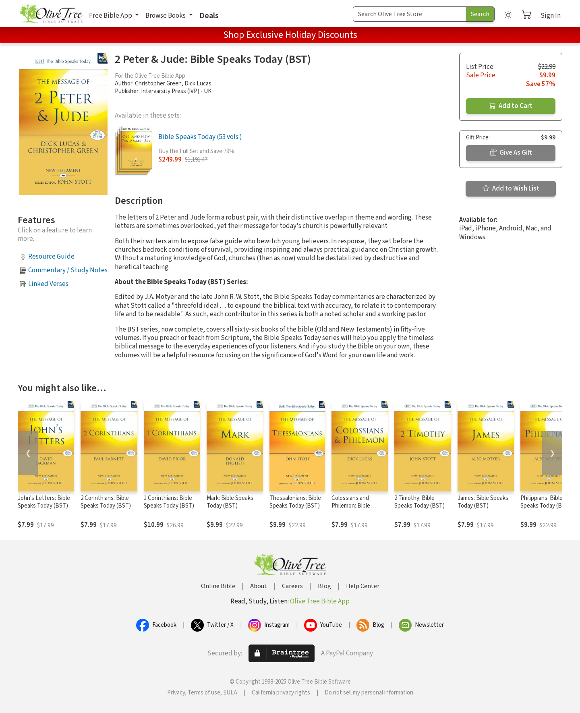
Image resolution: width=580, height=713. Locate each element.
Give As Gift (511, 153)
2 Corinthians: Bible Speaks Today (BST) (106, 502)
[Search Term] (409, 14)
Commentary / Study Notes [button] (68, 270)
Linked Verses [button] (48, 284)
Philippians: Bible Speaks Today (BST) (545, 502)
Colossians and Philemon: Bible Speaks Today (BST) (356, 506)
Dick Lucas (197, 83)
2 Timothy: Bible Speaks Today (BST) (419, 502)
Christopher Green (158, 83)
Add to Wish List (511, 188)
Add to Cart (510, 106)
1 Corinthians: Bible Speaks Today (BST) (169, 502)
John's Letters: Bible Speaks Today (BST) (44, 502)
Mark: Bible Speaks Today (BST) (230, 502)
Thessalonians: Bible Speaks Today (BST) (295, 502)
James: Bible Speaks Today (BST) (483, 502)
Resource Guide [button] (51, 256)
